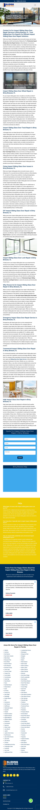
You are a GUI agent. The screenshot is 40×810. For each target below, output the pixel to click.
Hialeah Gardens (8, 713)
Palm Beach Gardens (26, 694)
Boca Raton (7, 661)
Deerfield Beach (8, 685)
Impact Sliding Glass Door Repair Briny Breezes (22, 25)
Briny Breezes (9, 25)
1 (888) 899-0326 (21, 1)
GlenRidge (6, 696)
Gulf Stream (7, 704)
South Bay (23, 719)
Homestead (7, 723)
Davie (5, 683)
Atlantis (6, 650)
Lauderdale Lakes (8, 746)
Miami (22, 660)
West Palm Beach (25, 744)
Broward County (8, 667)
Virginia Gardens (25, 738)
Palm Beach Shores (25, 696)
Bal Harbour (7, 654)
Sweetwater (24, 733)
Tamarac (23, 735)
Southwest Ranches (26, 725)
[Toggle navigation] (35, 5)
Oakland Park (24, 685)
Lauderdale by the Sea (9, 744)
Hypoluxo (6, 725)
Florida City (7, 692)
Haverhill (6, 709)
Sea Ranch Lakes (25, 717)
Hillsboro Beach (8, 719)
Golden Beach (7, 698)
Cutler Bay (6, 679)
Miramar (23, 673)
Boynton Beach (7, 663)
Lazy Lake (6, 750)
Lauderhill (6, 748)
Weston (23, 750)
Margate (23, 656)
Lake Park (6, 738)
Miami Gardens (24, 665)
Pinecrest (23, 708)
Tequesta (23, 736)
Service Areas (6, 801)
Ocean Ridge (24, 686)
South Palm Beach (25, 723)
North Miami (24, 679)
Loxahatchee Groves (26, 650)
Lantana (6, 742)
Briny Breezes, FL (9, 783)
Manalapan (23, 652)
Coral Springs (7, 677)
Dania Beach (7, 681)
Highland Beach (8, 715)
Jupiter (6, 731)
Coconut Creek (7, 671)
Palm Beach (24, 692)
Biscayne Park (7, 660)
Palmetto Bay (24, 700)
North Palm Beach (25, 683)
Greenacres (7, 702)
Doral (5, 688)
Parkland (23, 702)
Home (4, 25)
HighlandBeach (8, 717)
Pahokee (23, 690)
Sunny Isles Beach (25, 727)
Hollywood (6, 721)
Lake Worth (7, 740)
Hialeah (6, 711)
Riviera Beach (24, 713)
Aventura (6, 652)
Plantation (23, 709)
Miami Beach (24, 661)
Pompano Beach (25, 711)
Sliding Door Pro (19, 808)
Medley (23, 658)
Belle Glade (7, 658)
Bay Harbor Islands (8, 656)
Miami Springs (24, 671)
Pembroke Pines (25, 706)
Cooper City (7, 673)
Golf (5, 700)
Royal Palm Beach (25, 715)
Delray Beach (7, 686)
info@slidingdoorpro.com (11, 790)
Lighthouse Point (8, 752)
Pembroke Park (24, 704)
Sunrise (23, 729)
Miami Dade (24, 663)
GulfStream (7, 706)
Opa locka (23, 688)
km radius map (20, 480)
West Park (23, 746)
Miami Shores (24, 669)
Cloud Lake (7, 669)
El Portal (6, 690)
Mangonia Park (24, 654)
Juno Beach (7, 729)
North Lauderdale (25, 677)
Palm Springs (24, 698)
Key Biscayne (7, 735)
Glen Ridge (6, 694)
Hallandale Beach (8, 708)
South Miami (24, 721)
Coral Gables (7, 675)
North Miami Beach (25, 681)
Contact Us (6, 804)
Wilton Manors (24, 752)
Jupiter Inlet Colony (8, 733)
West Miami (24, 742)
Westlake (23, 748)
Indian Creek (7, 727)
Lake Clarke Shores (8, 736)
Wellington (23, 740)
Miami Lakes (24, 667)
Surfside (23, 731)
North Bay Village (25, 675)
